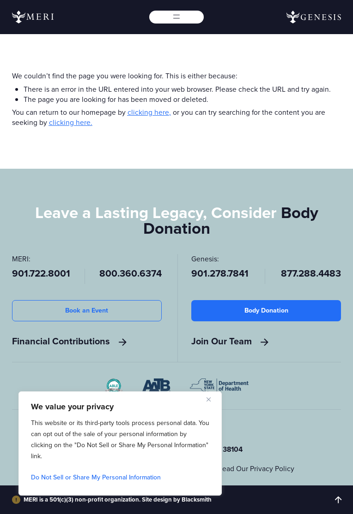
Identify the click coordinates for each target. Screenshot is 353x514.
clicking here (148, 112)
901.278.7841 (220, 274)
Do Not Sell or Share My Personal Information (96, 477)
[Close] (212, 399)
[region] (120, 443)
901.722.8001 (41, 274)
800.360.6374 (130, 274)
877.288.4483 (311, 274)
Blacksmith (197, 499)
